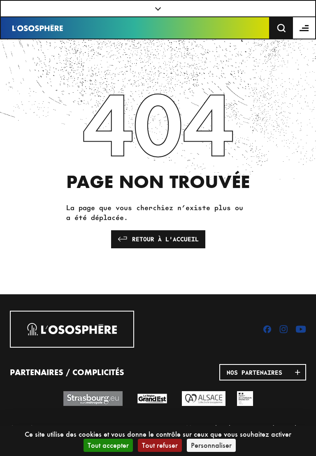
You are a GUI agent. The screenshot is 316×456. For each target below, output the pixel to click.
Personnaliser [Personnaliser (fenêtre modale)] (211, 445)
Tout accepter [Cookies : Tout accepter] (108, 445)
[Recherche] (281, 27)
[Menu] (304, 27)
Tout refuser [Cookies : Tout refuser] (160, 445)
